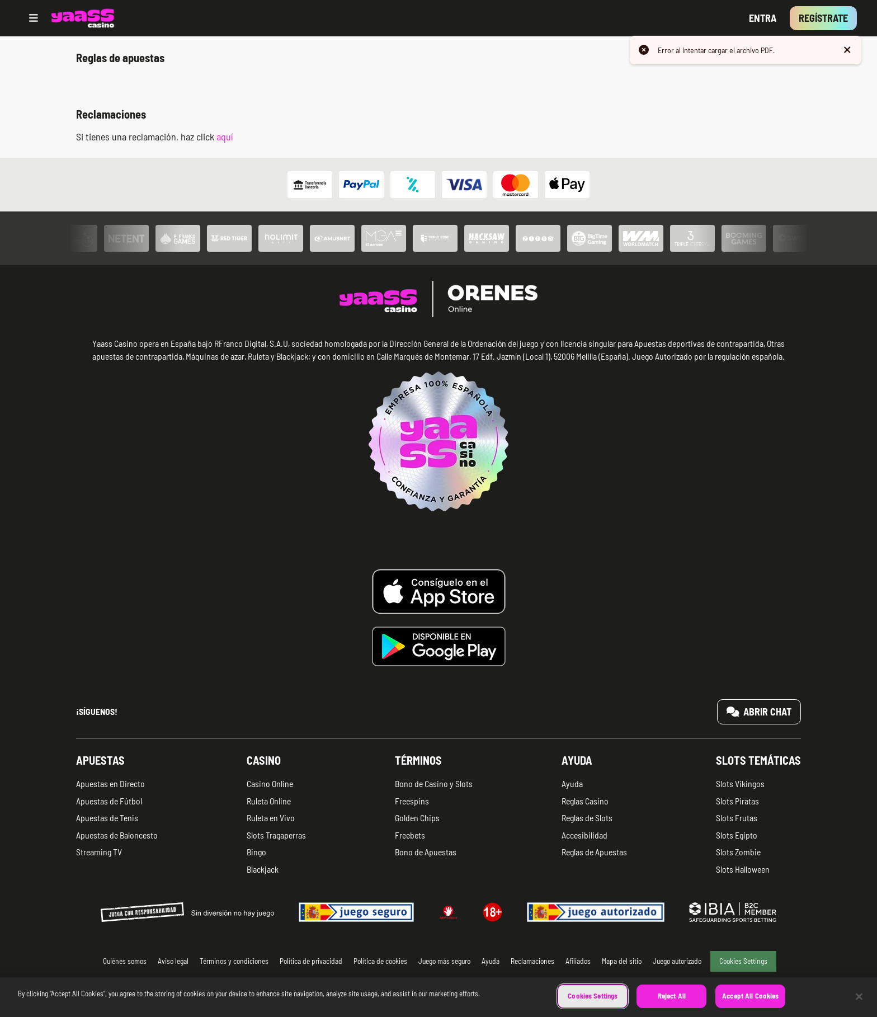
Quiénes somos (125, 961)
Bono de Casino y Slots (434, 783)
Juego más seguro (444, 961)
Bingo (256, 851)
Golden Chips (417, 817)
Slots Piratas (737, 800)
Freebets (410, 835)
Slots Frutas (736, 817)
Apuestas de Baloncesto (117, 835)
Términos (418, 760)
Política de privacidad (311, 961)
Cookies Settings (743, 961)
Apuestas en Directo (110, 783)
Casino (264, 760)
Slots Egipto (736, 835)
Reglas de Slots (587, 817)
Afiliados (578, 961)
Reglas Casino (585, 800)
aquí (224, 136)
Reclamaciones (532, 961)
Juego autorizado (677, 961)
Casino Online (270, 783)
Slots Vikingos (740, 783)
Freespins (412, 800)
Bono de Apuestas (425, 851)
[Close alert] (847, 50)
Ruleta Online (269, 800)
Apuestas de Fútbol (109, 800)
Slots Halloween (743, 869)
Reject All (672, 1004)
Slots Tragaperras (276, 835)
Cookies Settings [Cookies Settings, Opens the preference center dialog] (592, 1004)
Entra (762, 18)
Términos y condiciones (234, 961)
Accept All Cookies (750, 1004)
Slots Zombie (738, 851)
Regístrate (823, 18)
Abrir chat (759, 711)
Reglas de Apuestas (594, 851)
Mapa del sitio (622, 961)
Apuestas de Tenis (107, 817)
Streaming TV (99, 851)
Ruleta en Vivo (271, 817)
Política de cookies (380, 961)
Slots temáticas (758, 760)
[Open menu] (33, 18)
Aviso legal (173, 961)
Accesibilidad (584, 835)
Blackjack (263, 869)
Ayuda (577, 760)
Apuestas (100, 760)
